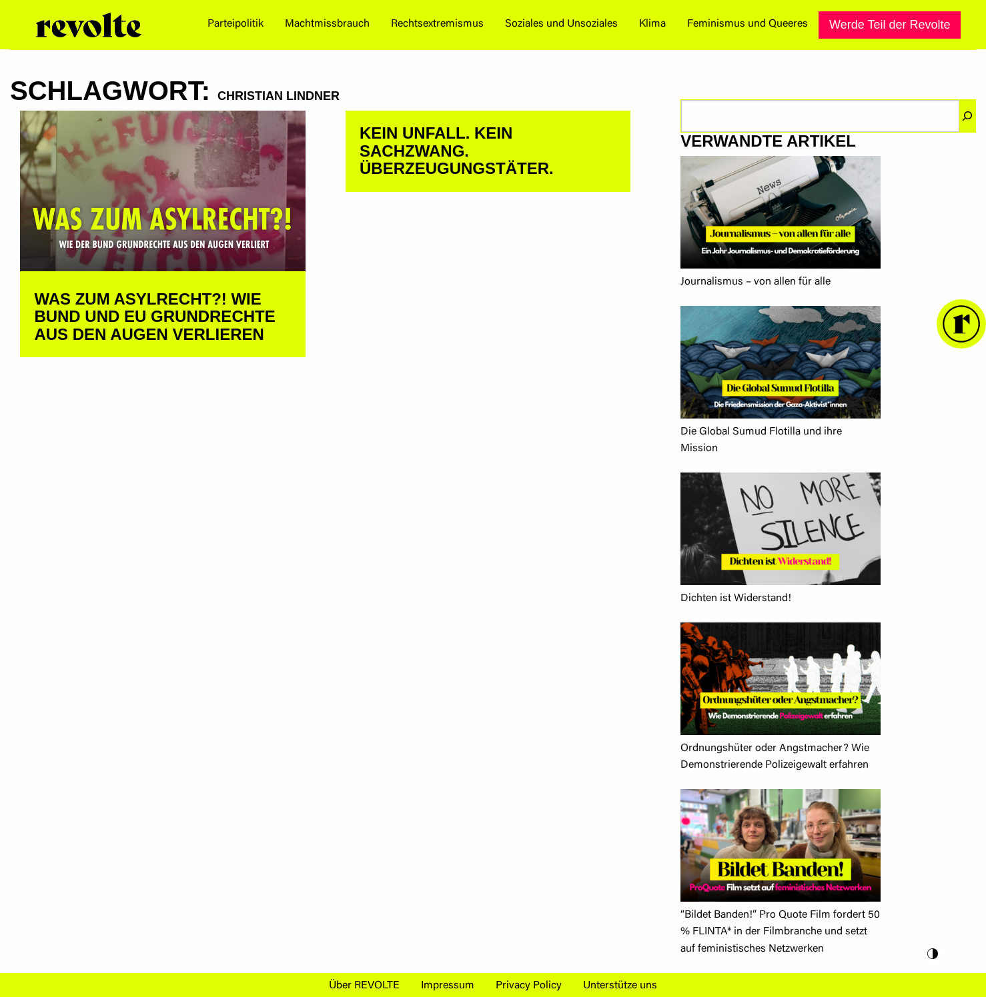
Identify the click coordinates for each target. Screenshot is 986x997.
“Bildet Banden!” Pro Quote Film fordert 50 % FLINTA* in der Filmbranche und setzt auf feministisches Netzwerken (780, 932)
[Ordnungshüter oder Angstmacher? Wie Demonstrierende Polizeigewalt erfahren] (780, 681)
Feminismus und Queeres (747, 24)
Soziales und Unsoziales (561, 24)
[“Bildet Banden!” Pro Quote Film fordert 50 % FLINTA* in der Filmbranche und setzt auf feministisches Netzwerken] (780, 848)
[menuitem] (235, 24)
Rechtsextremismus (437, 24)
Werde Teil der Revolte (889, 24)
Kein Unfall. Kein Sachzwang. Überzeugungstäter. (457, 150)
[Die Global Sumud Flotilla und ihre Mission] (780, 365)
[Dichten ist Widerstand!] (780, 531)
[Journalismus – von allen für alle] (780, 215)
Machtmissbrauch (327, 24)
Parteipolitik (235, 24)
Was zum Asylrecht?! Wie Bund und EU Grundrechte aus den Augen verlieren (154, 316)
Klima (652, 24)
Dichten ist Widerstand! (735, 598)
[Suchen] (967, 116)
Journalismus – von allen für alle (755, 282)
